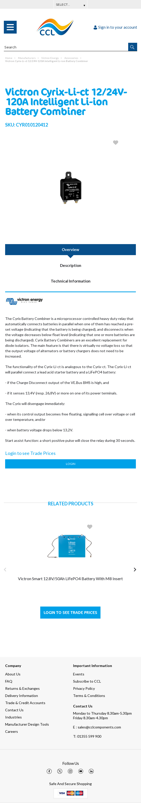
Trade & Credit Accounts (25, 703)
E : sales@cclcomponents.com (97, 727)
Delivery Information (21, 695)
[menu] (10, 27)
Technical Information (70, 281)
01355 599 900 (87, 736)
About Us (13, 674)
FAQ (8, 681)
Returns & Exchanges (22, 688)
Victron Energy (50, 57)
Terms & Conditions (89, 695)
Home (8, 57)
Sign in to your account (115, 27)
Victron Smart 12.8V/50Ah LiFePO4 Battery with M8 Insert (70, 578)
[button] (132, 47)
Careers (11, 731)
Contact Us (14, 710)
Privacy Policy (84, 688)
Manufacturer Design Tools (27, 724)
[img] (49, 771)
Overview (70, 249)
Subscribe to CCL (87, 681)
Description (70, 265)
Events (78, 674)
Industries (13, 717)
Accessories (71, 57)
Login (70, 464)
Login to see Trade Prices (70, 612)
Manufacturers (27, 57)
